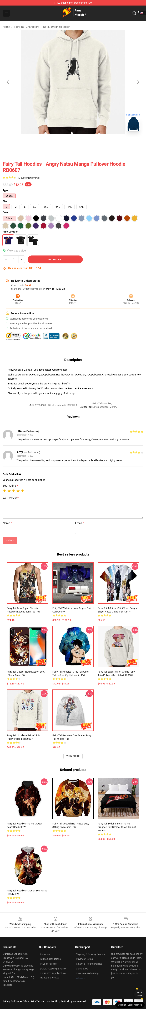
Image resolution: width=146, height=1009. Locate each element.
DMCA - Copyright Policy (53, 968)
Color (6, 212)
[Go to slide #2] (73, 141)
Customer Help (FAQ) (87, 973)
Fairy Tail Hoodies (101, 403)
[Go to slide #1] (55, 141)
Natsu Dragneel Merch (56, 26)
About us (45, 954)
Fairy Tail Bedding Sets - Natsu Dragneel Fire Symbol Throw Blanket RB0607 (117, 827)
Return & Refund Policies (89, 963)
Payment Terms (84, 959)
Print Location (10, 231)
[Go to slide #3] (91, 141)
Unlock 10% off (140, 994)
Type (5, 190)
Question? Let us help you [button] (130, 1005)
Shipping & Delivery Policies (90, 954)
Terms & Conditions (50, 959)
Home (6, 26)
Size (5, 201)
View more (73, 756)
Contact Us (82, 968)
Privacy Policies (48, 963)
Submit (10, 540)
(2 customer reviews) (29, 177)
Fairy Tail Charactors (26, 26)
